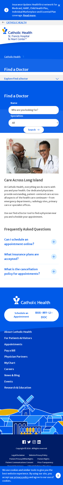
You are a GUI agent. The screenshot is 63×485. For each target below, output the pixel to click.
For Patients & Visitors (18, 338)
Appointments (13, 344)
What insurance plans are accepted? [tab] (21, 257)
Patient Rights (43, 459)
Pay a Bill (9, 350)
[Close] (59, 5)
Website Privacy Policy (38, 455)
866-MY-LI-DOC (44, 315)
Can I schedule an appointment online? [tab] (19, 242)
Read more (29, 15)
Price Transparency (45, 462)
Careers (9, 369)
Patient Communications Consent (19, 462)
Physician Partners (15, 356)
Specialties (17, 115)
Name (14, 103)
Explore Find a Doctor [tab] (16, 78)
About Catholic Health (18, 331)
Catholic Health (16, 22)
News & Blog (12, 375)
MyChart (9, 362)
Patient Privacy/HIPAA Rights (21, 459)
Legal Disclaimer (18, 455)
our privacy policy (19, 477)
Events (8, 381)
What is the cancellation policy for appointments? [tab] (22, 271)
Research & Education (17, 387)
